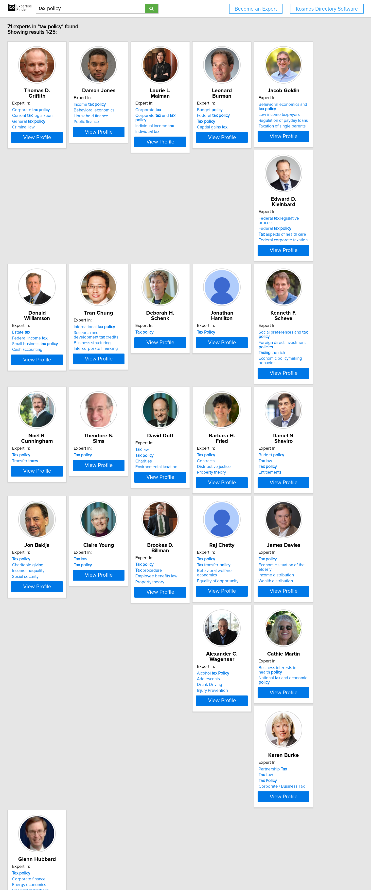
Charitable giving (58, 571)
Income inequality (58, 577)
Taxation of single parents (65, 245)
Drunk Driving (128, 691)
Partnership (278, 679)
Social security (55, 583)
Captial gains (279, 127)
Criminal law (53, 127)
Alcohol (132, 679)
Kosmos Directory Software (327, 9)
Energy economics (59, 805)
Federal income (208, 229)
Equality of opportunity (285, 583)
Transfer (277, 343)
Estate (199, 224)
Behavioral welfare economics (292, 577)
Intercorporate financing (286, 245)
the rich (203, 354)
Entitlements (275, 469)
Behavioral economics (136, 115)
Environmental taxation (137, 469)
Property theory (204, 469)
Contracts (199, 457)
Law (271, 685)
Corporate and (216, 115)
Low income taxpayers (63, 234)
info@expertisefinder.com (131, 872)
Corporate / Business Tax (287, 696)
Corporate (61, 110)
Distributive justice (207, 463)
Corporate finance (59, 799)
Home (158, 872)
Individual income (209, 121)
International (284, 224)
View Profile (73, 141)
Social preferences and (220, 338)
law (123, 451)
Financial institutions (60, 810)
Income (132, 110)
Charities (124, 463)
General (58, 121)
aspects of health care (140, 235)
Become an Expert (256, 9)
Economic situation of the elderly (72, 685)
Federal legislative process (144, 224)
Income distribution (60, 691)
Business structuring (282, 240)
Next (200, 848)
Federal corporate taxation (140, 241)
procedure (203, 571)
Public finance (129, 127)
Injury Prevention (131, 696)
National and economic (220, 685)
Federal (280, 115)
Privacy (171, 872)
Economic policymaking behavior (220, 359)
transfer (281, 571)
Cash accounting (205, 241)
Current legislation (62, 115)
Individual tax (202, 127)
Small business (213, 235)
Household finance (133, 121)
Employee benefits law (211, 577)
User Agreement (193, 872)
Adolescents (127, 685)
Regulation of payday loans (67, 240)
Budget (277, 110)
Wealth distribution (59, 696)
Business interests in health (221, 679)
